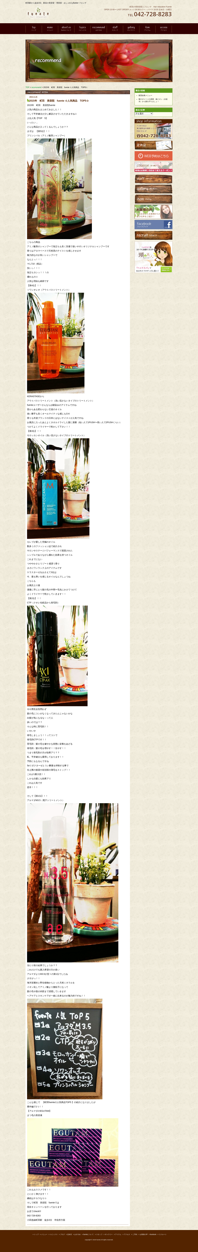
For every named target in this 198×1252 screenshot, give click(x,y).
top (33, 28)
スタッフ (99, 1234)
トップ (36, 1234)
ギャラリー (109, 1234)
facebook (153, 1234)
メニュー (44, 1234)
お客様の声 (144, 1234)
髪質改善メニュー (145, 95)
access (163, 28)
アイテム (118, 1234)
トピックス (54, 1234)
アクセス (127, 1234)
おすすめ (77, 1234)
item (147, 28)
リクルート (163, 1234)
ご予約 (135, 1234)
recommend (99, 28)
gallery (131, 28)
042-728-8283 (153, 14)
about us (66, 28)
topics (82, 28)
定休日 (69, 1234)
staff (115, 28)
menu (50, 28)
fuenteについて (88, 1234)
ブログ (62, 1234)
